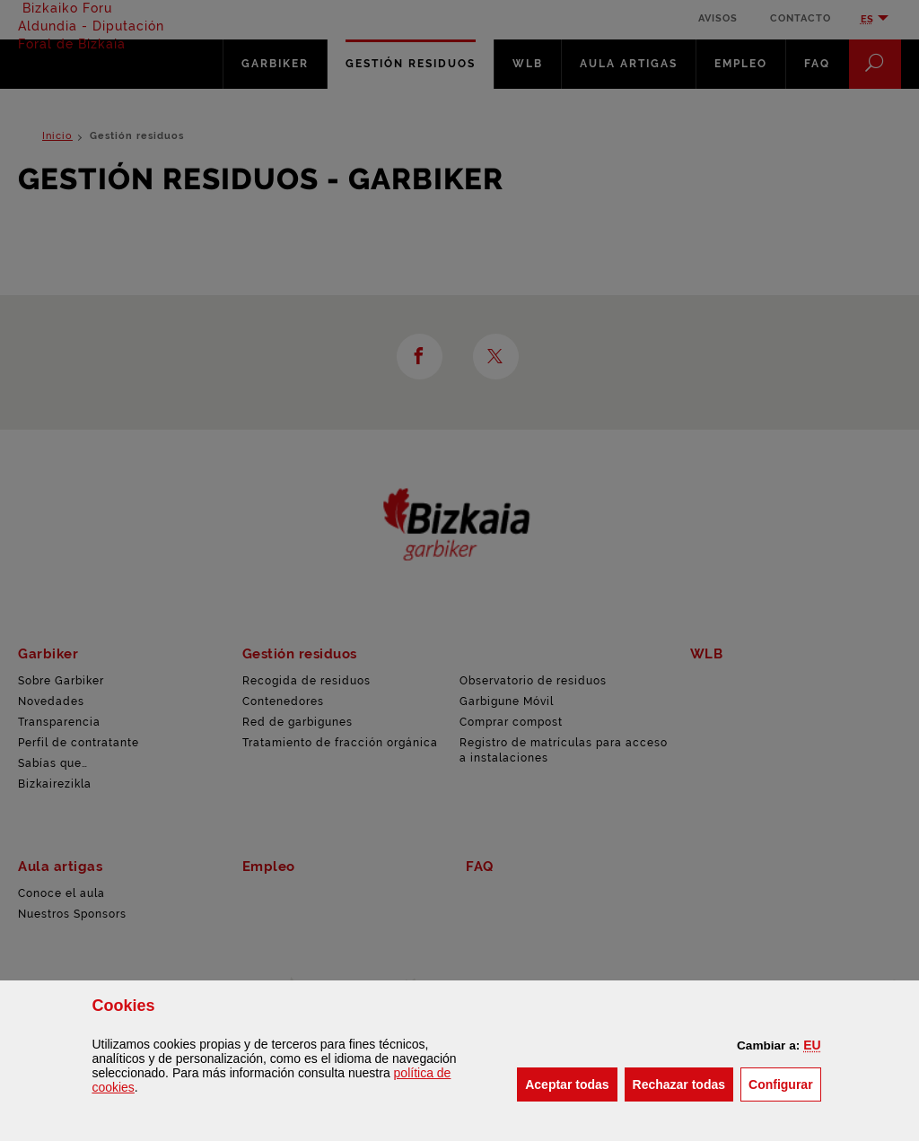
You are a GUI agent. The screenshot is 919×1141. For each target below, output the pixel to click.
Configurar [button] (784, 1083)
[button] (811, 1045)
